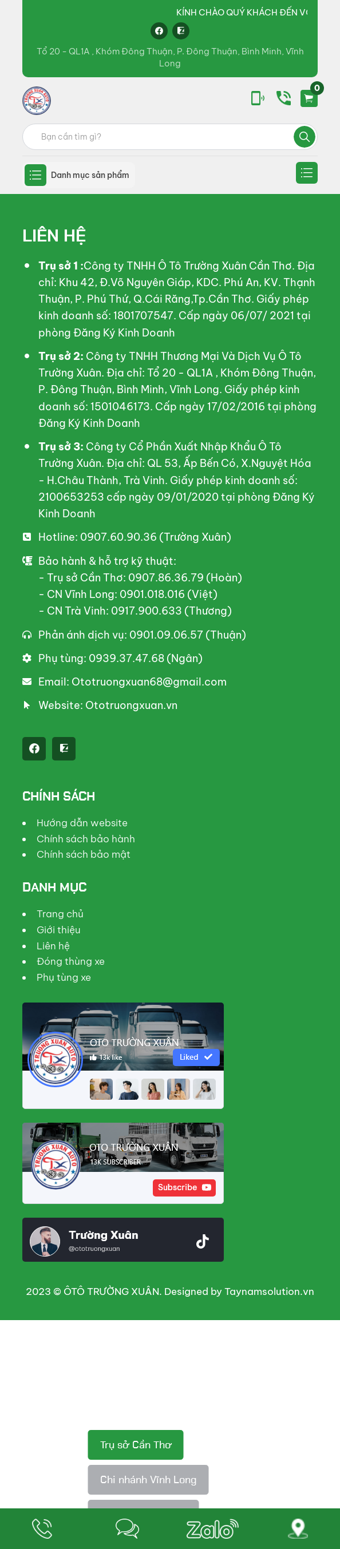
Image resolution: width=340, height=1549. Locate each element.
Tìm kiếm (304, 137)
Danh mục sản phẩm (90, 175)
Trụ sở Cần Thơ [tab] (136, 1445)
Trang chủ (60, 914)
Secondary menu (307, 173)
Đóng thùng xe (71, 961)
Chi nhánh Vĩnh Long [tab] (148, 1480)
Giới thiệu (59, 930)
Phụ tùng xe (64, 977)
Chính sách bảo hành (86, 839)
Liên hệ (53, 946)
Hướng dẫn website (82, 823)
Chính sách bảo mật (84, 854)
